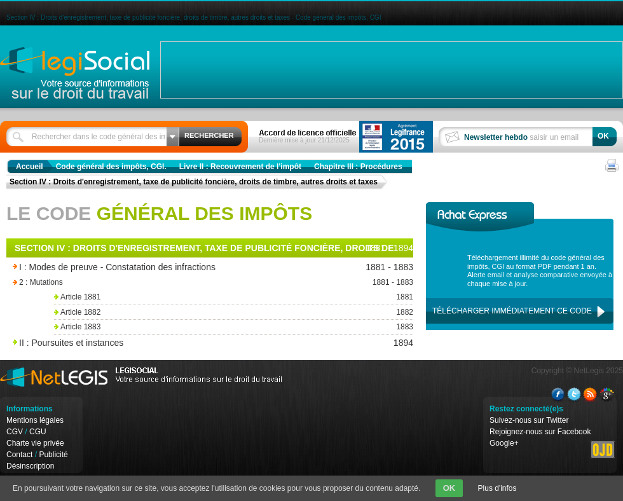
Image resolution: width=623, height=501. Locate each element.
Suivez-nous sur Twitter (529, 420)
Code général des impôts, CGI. (111, 166)
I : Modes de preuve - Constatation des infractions (179, 267)
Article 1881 (232, 297)
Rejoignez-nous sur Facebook (540, 431)
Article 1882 (232, 312)
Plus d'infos (497, 488)
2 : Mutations (197, 282)
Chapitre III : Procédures (358, 166)
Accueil (29, 166)
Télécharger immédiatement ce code (512, 310)
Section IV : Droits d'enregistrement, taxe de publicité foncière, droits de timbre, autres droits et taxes (194, 181)
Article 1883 (232, 327)
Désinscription (30, 466)
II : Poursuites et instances (179, 343)
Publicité (53, 454)
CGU (37, 431)
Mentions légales (35, 420)
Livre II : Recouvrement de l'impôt (240, 166)
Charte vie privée (35, 443)
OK (449, 488)
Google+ (504, 443)
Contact (19, 454)
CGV (14, 431)
